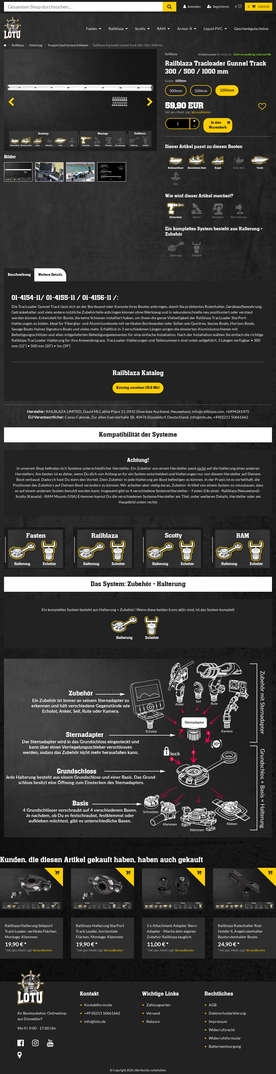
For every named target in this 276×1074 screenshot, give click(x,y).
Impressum (218, 1021)
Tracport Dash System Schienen (67, 45)
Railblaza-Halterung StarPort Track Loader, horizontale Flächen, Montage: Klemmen (100, 931)
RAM (161, 28)
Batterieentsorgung (225, 1046)
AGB (213, 1005)
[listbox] (31, 889)
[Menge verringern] (194, 126)
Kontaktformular (98, 1005)
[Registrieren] (218, 7)
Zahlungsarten (158, 1005)
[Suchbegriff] (83, 7)
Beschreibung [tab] (19, 275)
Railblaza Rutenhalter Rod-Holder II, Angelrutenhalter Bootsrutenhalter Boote (240, 931)
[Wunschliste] (238, 7)
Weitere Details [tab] (50, 275)
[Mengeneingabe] (177, 123)
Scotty (140, 28)
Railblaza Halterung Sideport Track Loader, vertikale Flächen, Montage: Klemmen (31, 931)
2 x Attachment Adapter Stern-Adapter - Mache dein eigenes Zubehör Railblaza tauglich (172, 931)
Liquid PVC (213, 28)
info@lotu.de (95, 1021)
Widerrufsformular (225, 1038)
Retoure (153, 1021)
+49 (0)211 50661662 (102, 1013)
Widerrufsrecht (222, 1029)
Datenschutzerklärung (227, 1013)
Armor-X (184, 28)
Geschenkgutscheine (251, 28)
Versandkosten (201, 112)
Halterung (35, 45)
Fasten (91, 28)
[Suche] (169, 7)
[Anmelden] (192, 7)
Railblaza (116, 28)
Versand (153, 1013)
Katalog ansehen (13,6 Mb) (138, 388)
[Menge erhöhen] (194, 121)
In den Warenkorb (219, 125)
